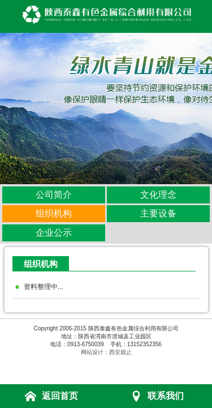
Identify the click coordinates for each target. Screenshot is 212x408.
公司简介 (54, 194)
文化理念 (158, 194)
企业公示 (54, 232)
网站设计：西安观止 (106, 352)
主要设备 (158, 213)
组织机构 (54, 213)
